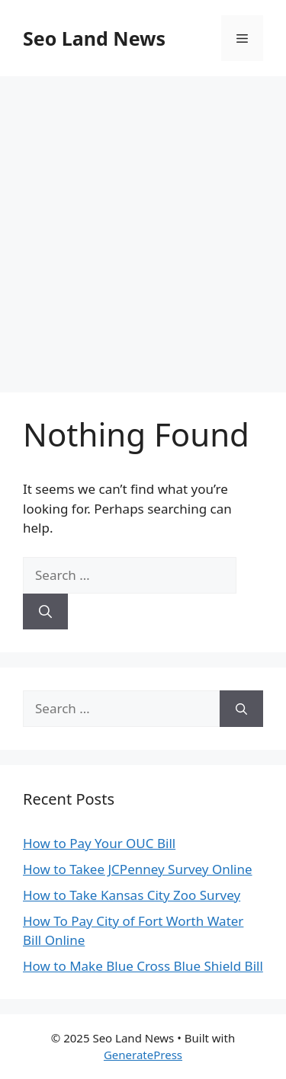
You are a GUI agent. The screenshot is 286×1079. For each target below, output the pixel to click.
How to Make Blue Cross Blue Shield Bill (143, 966)
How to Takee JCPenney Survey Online (137, 869)
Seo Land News (94, 38)
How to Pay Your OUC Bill (99, 843)
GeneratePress (143, 1054)
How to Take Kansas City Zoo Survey (131, 895)
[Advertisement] (143, 227)
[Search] (45, 612)
